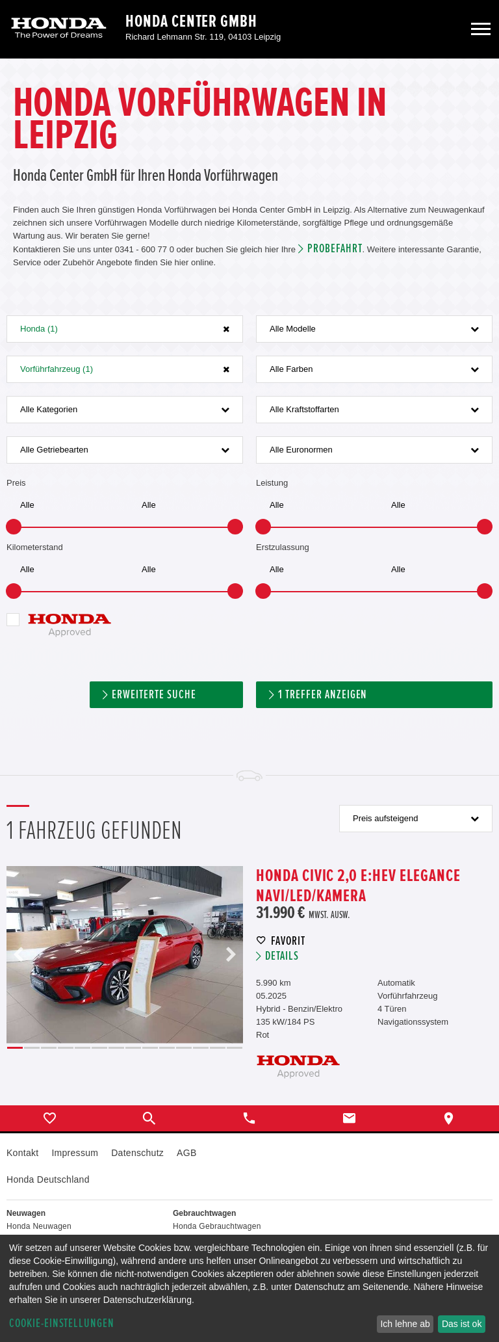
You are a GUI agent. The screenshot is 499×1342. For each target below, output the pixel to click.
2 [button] (32, 1048)
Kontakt (22, 1153)
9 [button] (150, 1048)
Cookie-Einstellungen (61, 1323)
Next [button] (230, 955)
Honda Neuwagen (38, 1226)
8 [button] (133, 1048)
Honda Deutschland (48, 1179)
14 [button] (234, 1048)
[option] (124, 955)
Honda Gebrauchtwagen (217, 1226)
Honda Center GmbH (191, 21)
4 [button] (65, 1048)
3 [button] (49, 1048)
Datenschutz (137, 1153)
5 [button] (82, 1048)
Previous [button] (18, 955)
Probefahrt (335, 249)
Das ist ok (461, 1324)
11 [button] (184, 1048)
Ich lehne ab (404, 1324)
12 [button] (201, 1048)
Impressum (74, 1153)
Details (282, 956)
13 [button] (217, 1048)
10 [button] (167, 1048)
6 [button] (99, 1048)
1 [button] (15, 1048)
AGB (186, 1153)
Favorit (288, 941)
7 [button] (116, 1048)
